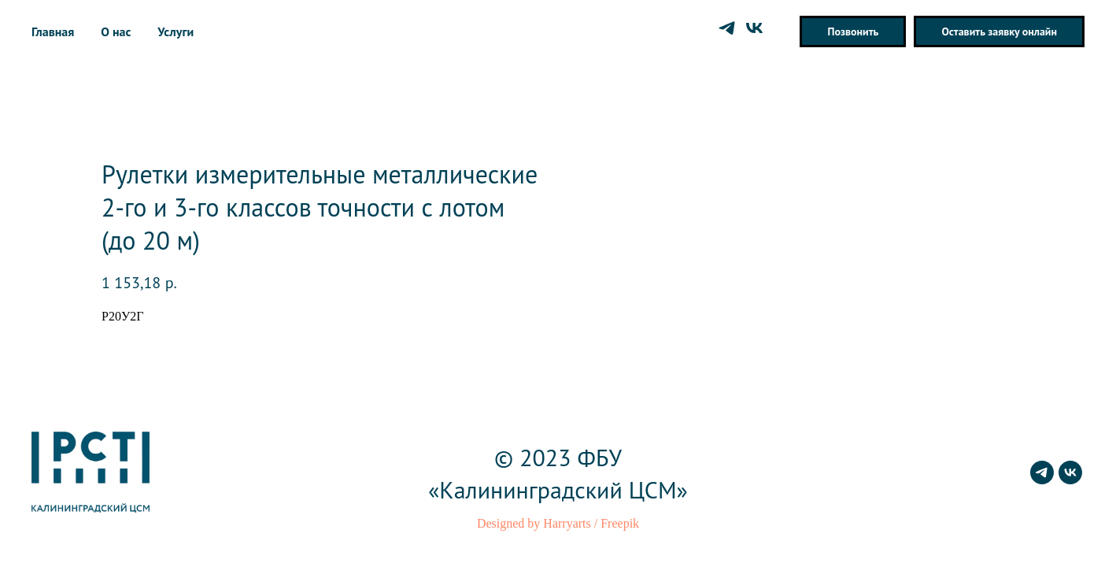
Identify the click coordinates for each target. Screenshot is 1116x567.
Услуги (175, 31)
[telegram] (727, 28)
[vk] (754, 28)
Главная (52, 31)
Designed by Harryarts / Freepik (558, 523)
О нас (116, 31)
